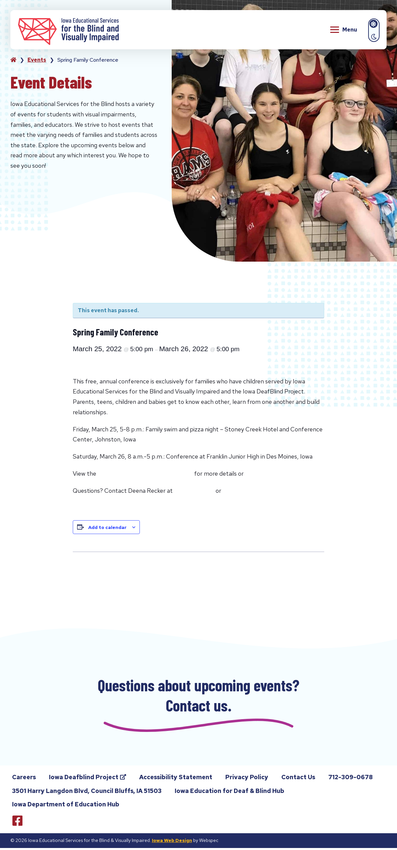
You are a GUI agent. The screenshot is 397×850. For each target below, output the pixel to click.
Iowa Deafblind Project (88, 780)
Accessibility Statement (175, 779)
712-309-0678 (350, 780)
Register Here (266, 473)
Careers (24, 779)
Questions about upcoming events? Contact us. (199, 696)
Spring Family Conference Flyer (145, 473)
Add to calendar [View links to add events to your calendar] (107, 527)
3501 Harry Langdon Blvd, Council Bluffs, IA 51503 (87, 793)
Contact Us (298, 779)
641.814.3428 (194, 490)
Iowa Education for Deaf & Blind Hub (229, 793)
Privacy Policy (246, 779)
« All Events (91, 291)
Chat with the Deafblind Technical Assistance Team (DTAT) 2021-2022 (132, 571)
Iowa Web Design (172, 842)
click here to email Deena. (260, 490)
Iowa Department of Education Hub (65, 806)
